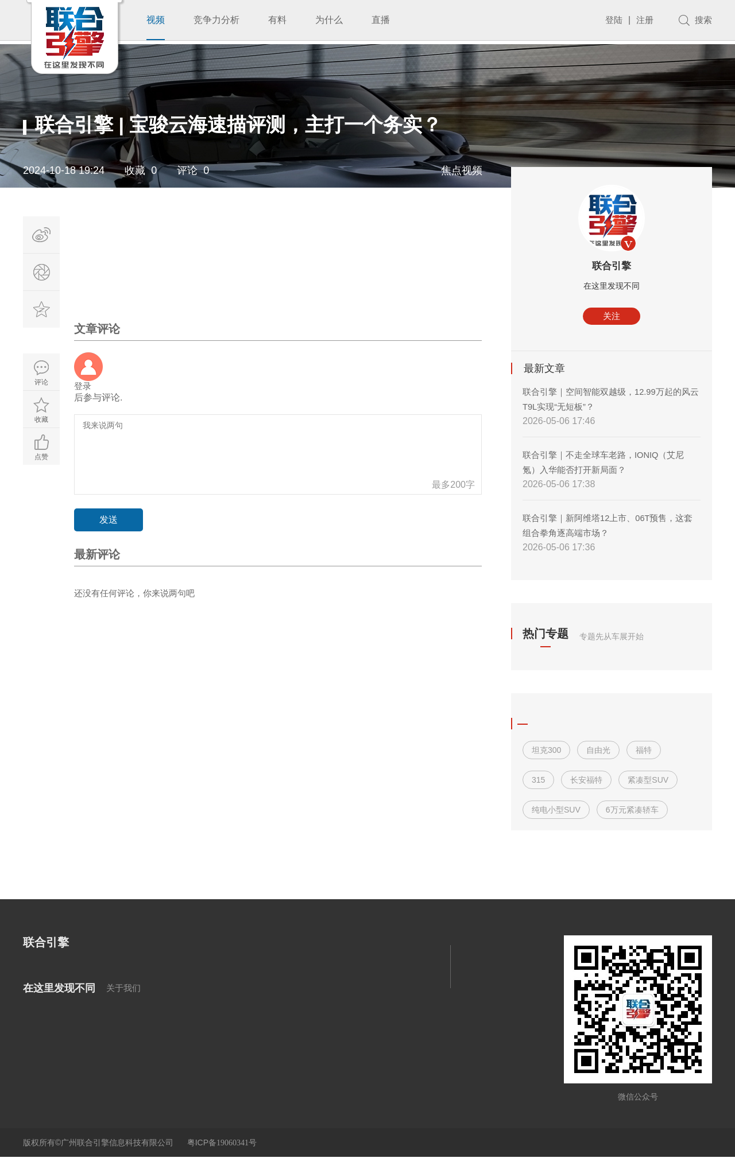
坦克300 (546, 750)
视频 (155, 20)
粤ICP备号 (222, 1143)
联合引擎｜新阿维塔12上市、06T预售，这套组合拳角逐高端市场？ (609, 526)
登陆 (611, 20)
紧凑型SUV (648, 780)
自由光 (598, 750)
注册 (643, 20)
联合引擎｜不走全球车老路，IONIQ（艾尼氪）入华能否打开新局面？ (609, 462)
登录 (83, 386)
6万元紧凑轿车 (632, 810)
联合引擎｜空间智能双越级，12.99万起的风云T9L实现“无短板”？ (608, 399)
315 (538, 780)
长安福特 (586, 780)
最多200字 (453, 486)
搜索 (703, 20)
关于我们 (124, 988)
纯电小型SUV (556, 810)
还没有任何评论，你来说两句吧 (138, 595)
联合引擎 (611, 266)
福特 (644, 750)
